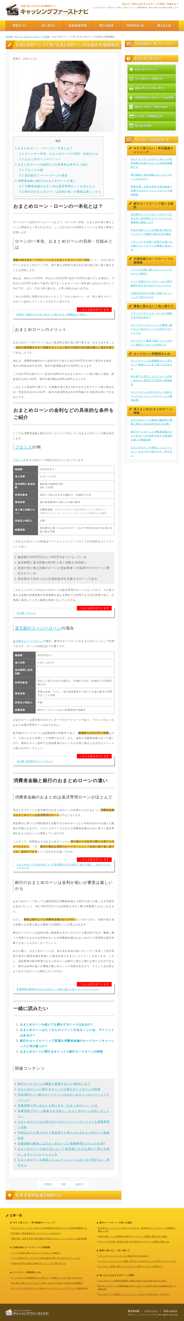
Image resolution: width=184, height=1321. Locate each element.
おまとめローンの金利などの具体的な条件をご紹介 (51, 164)
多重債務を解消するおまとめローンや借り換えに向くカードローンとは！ (58, 989)
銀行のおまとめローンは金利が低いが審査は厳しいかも (60, 191)
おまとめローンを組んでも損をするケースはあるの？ (57, 1024)
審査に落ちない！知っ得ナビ (147, 88)
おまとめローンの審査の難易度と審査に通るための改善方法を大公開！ (151, 422)
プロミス (23, 447)
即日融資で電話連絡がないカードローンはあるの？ (151, 176)
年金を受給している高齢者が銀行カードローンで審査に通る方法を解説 (151, 232)
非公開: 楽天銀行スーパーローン (35, 761)
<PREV (48, 1184)
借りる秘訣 (106, 25)
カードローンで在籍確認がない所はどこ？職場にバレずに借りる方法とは (151, 364)
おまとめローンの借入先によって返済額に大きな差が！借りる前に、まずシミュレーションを (64, 866)
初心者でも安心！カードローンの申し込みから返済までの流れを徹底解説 (151, 380)
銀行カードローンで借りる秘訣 (148, 107)
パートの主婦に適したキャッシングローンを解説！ (151, 271)
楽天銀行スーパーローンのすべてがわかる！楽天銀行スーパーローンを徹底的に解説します (151, 218)
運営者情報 (133, 1311)
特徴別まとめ (135, 25)
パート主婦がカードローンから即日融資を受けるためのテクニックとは (151, 283)
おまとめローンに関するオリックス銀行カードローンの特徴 (61, 1051)
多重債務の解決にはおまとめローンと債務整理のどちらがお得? (61, 1143)
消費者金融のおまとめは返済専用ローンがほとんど (57, 186)
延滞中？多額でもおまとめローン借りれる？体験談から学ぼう (52, 314)
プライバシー (151, 1311)
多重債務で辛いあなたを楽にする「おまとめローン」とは (57, 1105)
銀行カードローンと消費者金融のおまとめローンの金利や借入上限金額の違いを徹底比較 (151, 435)
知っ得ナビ (49, 25)
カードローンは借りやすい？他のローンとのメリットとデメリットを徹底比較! (151, 396)
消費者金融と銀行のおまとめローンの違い (45, 180)
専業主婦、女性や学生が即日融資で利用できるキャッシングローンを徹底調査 (151, 190)
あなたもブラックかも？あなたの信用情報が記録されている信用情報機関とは (151, 163)
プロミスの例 (31, 169)
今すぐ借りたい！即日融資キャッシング (151, 150)
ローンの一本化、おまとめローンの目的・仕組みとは (58, 153)
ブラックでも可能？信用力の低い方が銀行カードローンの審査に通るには (151, 245)
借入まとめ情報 (140, 125)
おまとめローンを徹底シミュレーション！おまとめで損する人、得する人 (151, 451)
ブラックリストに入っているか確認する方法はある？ (151, 315)
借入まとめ (164, 25)
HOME (9, 36)
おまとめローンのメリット (40, 159)
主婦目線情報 (77, 25)
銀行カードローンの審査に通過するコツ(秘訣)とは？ (54, 1083)
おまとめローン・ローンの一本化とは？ (44, 148)
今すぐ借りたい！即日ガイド (146, 78)
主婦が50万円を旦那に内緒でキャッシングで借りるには (151, 295)
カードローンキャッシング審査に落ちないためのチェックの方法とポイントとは (151, 329)
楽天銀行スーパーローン (38, 628)
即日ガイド (20, 25)
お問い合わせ (170, 1311)
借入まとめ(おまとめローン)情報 (32, 36)
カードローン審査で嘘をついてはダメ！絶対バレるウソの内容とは (151, 342)
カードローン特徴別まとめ (145, 116)
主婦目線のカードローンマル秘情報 (151, 97)
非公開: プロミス (26, 613)
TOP (63, 1184)
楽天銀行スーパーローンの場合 (43, 175)
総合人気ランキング (143, 69)
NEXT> (79, 1184)
